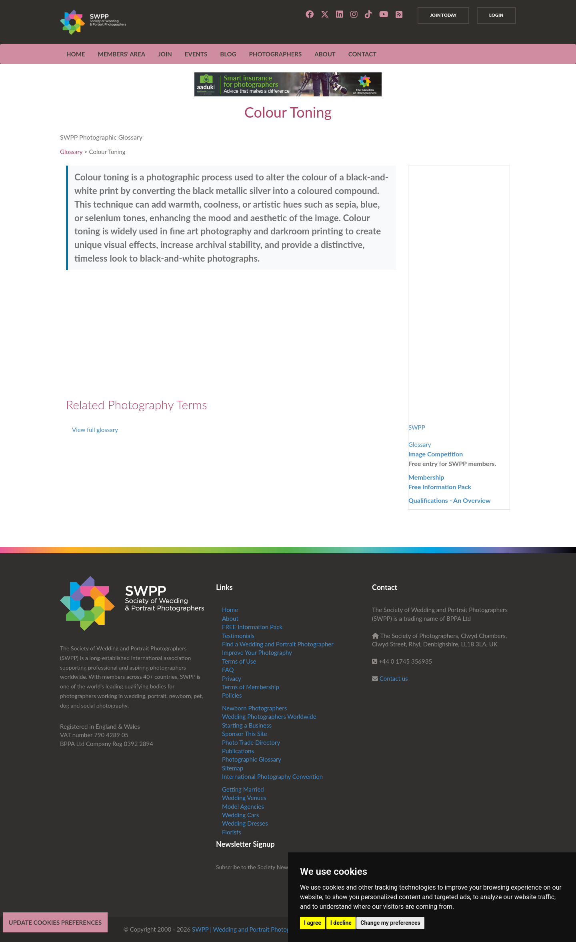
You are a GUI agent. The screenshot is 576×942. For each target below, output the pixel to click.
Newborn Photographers (254, 708)
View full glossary (95, 429)
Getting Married (243, 789)
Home (75, 54)
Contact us (394, 678)
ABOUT (325, 54)
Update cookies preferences (55, 922)
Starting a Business (247, 725)
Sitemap (232, 768)
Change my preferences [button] (390, 923)
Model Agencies (243, 806)
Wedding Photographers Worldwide (269, 716)
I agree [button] (312, 923)
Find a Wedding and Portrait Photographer (278, 644)
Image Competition (435, 454)
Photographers (275, 54)
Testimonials (238, 635)
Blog (228, 54)
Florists (231, 832)
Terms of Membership (250, 686)
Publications (238, 750)
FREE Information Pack (252, 626)
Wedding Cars (240, 814)
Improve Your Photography (257, 652)
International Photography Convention (272, 776)
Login (496, 15)
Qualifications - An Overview (449, 500)
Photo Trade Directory (251, 742)
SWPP (416, 427)
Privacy (231, 678)
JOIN (165, 54)
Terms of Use (239, 661)
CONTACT (362, 54)
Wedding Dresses (245, 823)
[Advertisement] (231, 334)
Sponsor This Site (244, 733)
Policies (232, 695)
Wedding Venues (244, 797)
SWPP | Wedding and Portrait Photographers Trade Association (274, 929)
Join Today (441, 15)
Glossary (71, 151)
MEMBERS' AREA (121, 54)
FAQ (228, 669)
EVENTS (196, 54)
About (230, 618)
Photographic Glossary (251, 759)
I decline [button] (341, 923)
